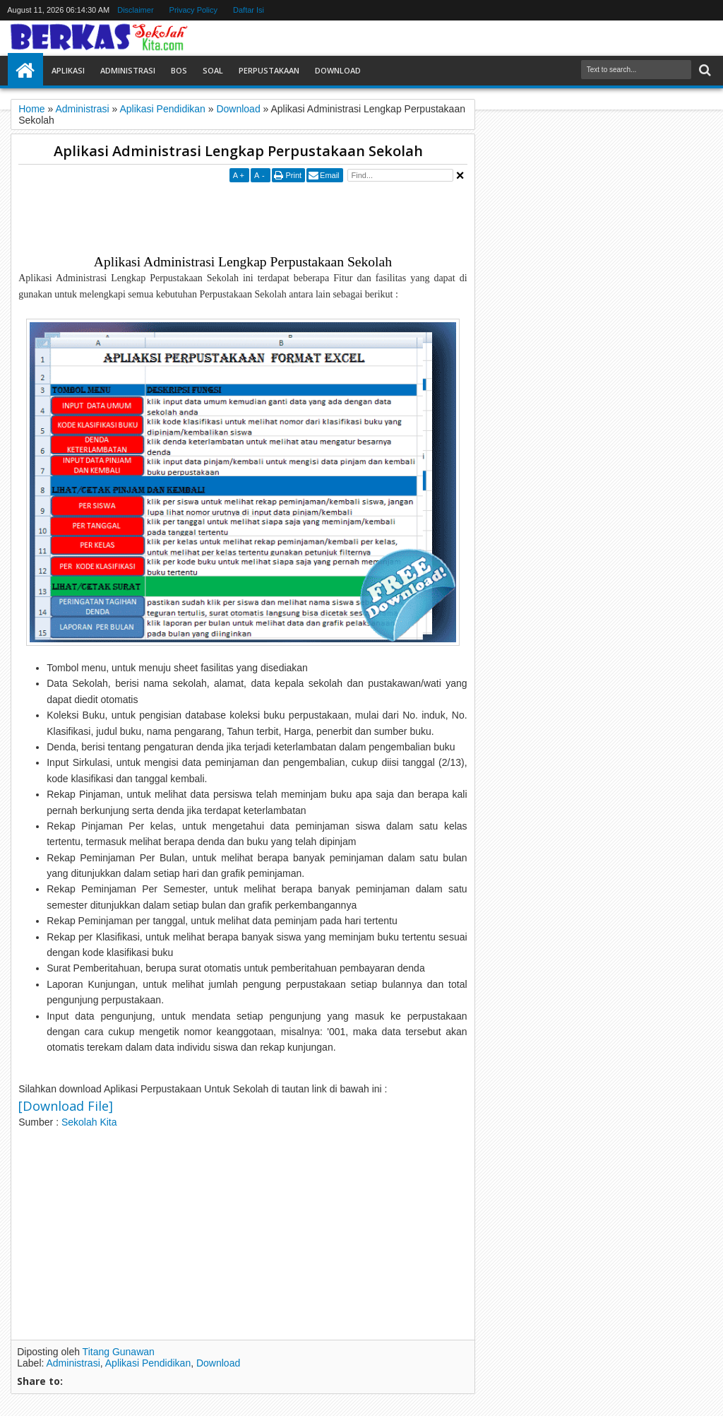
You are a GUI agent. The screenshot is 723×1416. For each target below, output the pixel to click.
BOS (179, 70)
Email (330, 175)
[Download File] (65, 1105)
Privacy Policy (193, 10)
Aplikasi (68, 70)
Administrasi (127, 70)
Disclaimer (135, 10)
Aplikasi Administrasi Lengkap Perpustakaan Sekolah (238, 150)
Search (703, 70)
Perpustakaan (269, 70)
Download (338, 70)
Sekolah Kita (90, 1122)
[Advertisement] (275, 217)
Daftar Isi (248, 10)
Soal (213, 70)
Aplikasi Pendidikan (148, 1363)
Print (293, 175)
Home (25, 70)
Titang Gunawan (119, 1351)
